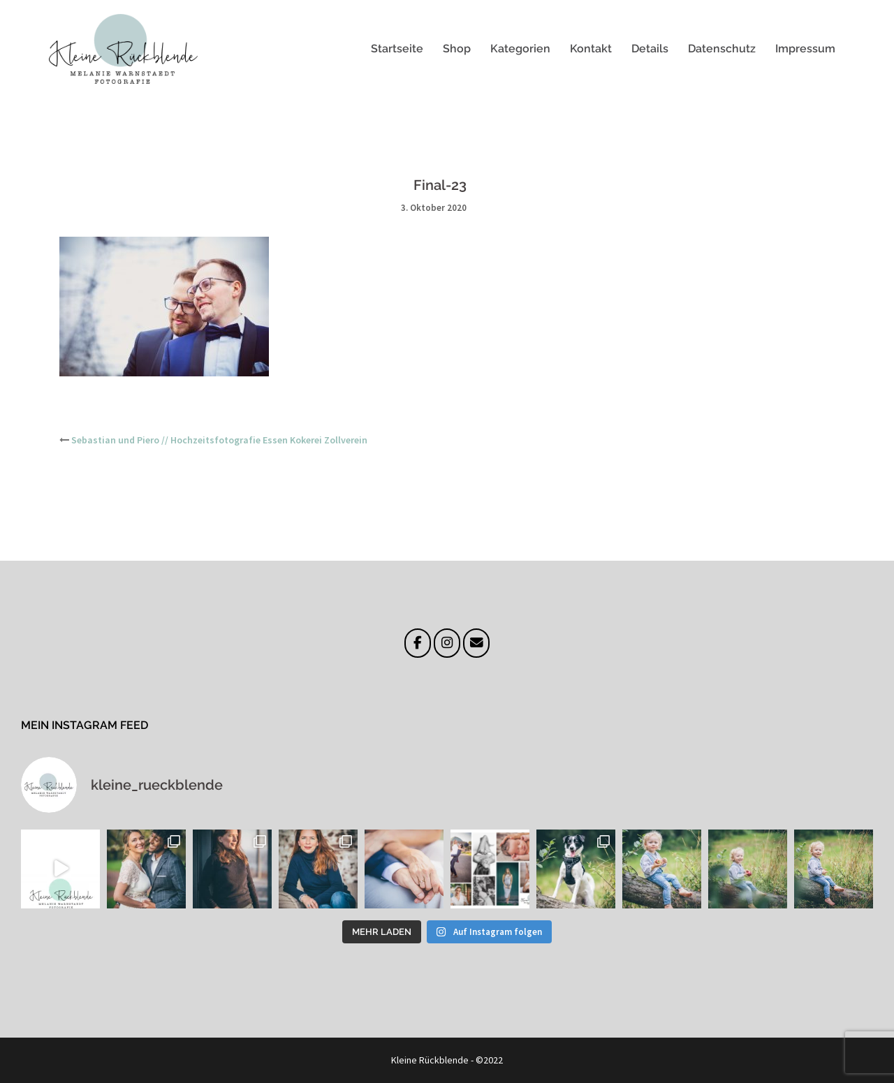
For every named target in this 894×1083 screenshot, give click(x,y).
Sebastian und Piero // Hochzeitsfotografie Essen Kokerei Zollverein (219, 440)
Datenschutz (722, 48)
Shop (457, 48)
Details (649, 48)
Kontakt (591, 48)
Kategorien (520, 48)
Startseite (397, 48)
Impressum (805, 48)
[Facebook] (417, 643)
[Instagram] (447, 643)
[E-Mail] (476, 643)
